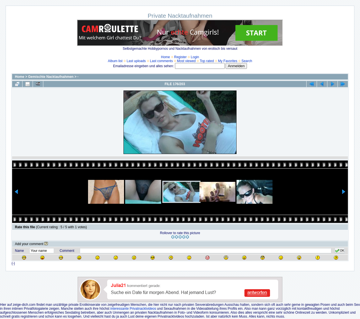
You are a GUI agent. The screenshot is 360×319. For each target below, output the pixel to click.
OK (339, 250)
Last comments (161, 61)
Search (246, 61)
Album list (115, 61)
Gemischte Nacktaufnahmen (50, 77)
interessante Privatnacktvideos (133, 309)
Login (195, 57)
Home (165, 57)
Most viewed (186, 61)
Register (180, 57)
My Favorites (227, 61)
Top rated (207, 61)
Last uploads (136, 61)
